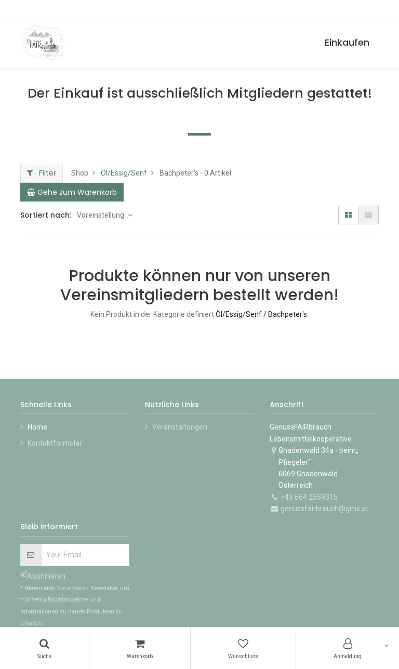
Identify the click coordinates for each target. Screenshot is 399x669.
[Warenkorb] (139, 648)
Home (37, 427)
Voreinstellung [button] (101, 215)
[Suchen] (44, 648)
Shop (79, 173)
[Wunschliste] (243, 648)
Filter (41, 173)
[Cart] (72, 192)
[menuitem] (347, 43)
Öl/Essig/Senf (124, 173)
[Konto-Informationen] (347, 648)
